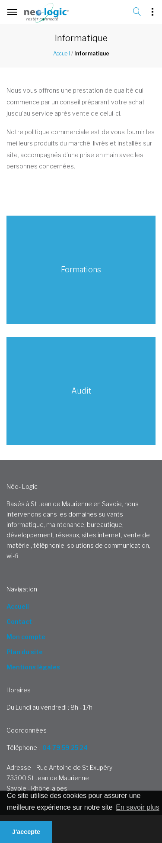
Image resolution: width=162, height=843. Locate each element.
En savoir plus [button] (137, 807)
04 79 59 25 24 (65, 747)
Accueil (61, 53)
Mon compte (25, 636)
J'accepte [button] (26, 831)
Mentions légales (33, 667)
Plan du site (24, 652)
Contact (19, 621)
